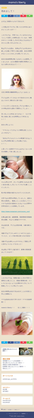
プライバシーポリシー (13, 413)
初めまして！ (7, 368)
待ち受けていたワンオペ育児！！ (13, 362)
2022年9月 (6, 402)
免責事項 (24, 413)
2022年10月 (7, 400)
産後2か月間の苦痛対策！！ (12, 364)
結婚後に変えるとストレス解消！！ (14, 366)
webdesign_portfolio (10, 379)
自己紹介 (4, 7)
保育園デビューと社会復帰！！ (13, 361)
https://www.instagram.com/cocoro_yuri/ (15, 211)
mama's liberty (17, 2)
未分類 (5, 389)
